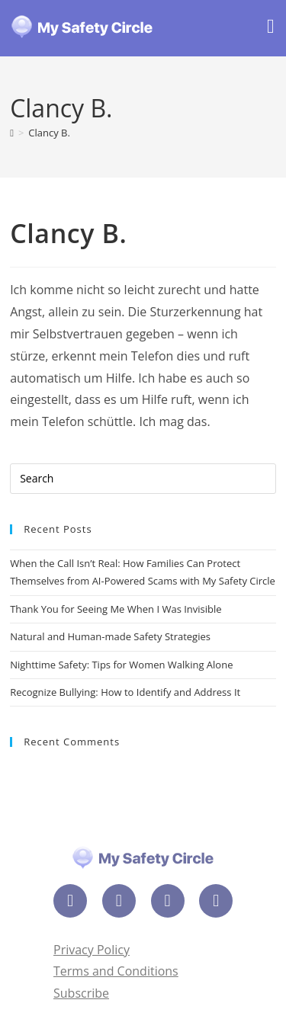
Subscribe (81, 993)
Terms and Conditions (115, 971)
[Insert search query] (143, 478)
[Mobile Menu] (271, 28)
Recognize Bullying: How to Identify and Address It (125, 692)
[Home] (12, 132)
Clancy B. (49, 132)
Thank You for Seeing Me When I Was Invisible (115, 609)
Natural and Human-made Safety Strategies (110, 636)
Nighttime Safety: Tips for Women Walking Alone (121, 664)
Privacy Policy (91, 949)
